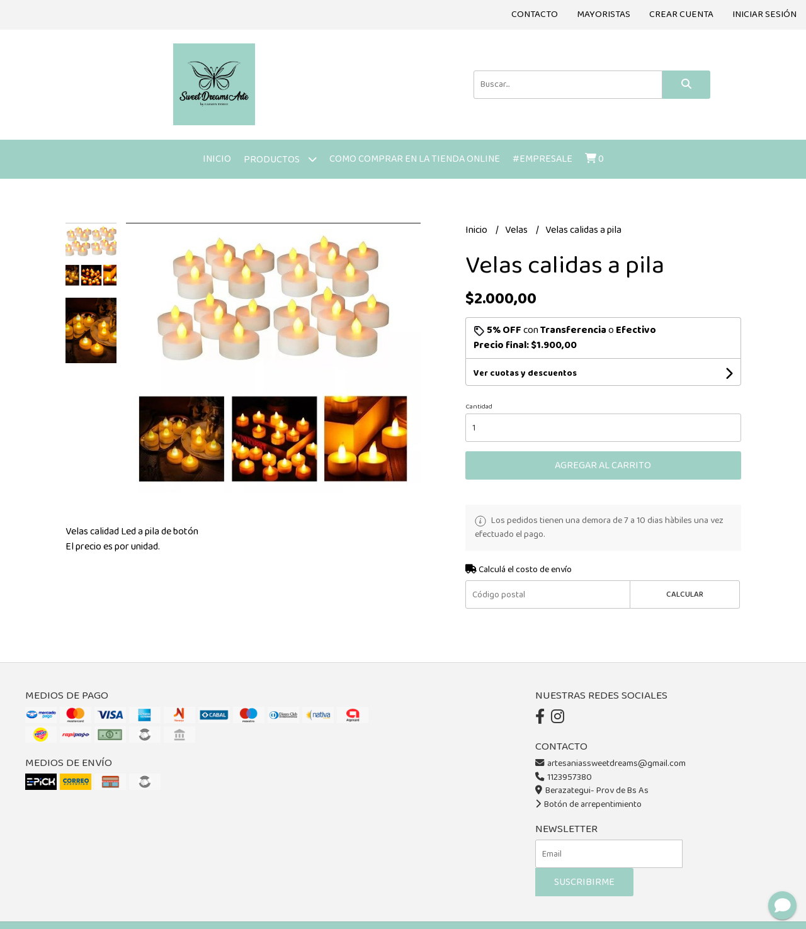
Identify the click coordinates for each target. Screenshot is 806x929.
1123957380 (563, 777)
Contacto (534, 14)
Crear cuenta (681, 14)
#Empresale (542, 159)
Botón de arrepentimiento (588, 804)
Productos (280, 159)
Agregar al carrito (603, 465)
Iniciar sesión (764, 14)
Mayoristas (603, 14)
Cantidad (478, 406)
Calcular (684, 594)
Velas (517, 230)
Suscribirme (584, 882)
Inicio (217, 159)
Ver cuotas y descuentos (525, 373)
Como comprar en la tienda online (414, 159)
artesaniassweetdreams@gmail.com (610, 763)
